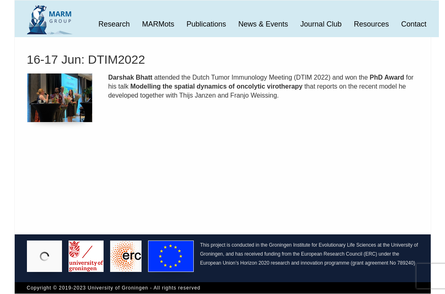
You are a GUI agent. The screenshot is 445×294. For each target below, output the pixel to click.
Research (114, 24)
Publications (206, 24)
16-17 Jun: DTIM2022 (86, 59)
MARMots (158, 24)
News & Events (263, 24)
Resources (371, 24)
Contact (413, 24)
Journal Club (320, 24)
